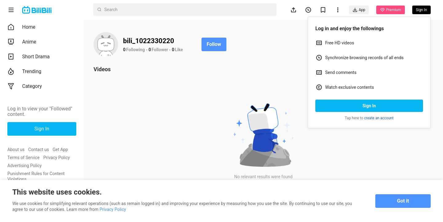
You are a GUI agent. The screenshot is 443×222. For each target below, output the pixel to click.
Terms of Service (23, 157)
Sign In (369, 105)
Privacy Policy (56, 157)
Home (21, 27)
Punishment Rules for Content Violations (36, 176)
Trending (24, 71)
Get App (60, 149)
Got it (403, 201)
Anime (21, 42)
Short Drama (28, 56)
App (359, 9)
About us (16, 149)
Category (24, 86)
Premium (390, 9)
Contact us (38, 149)
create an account (379, 118)
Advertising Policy (24, 165)
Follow (214, 44)
